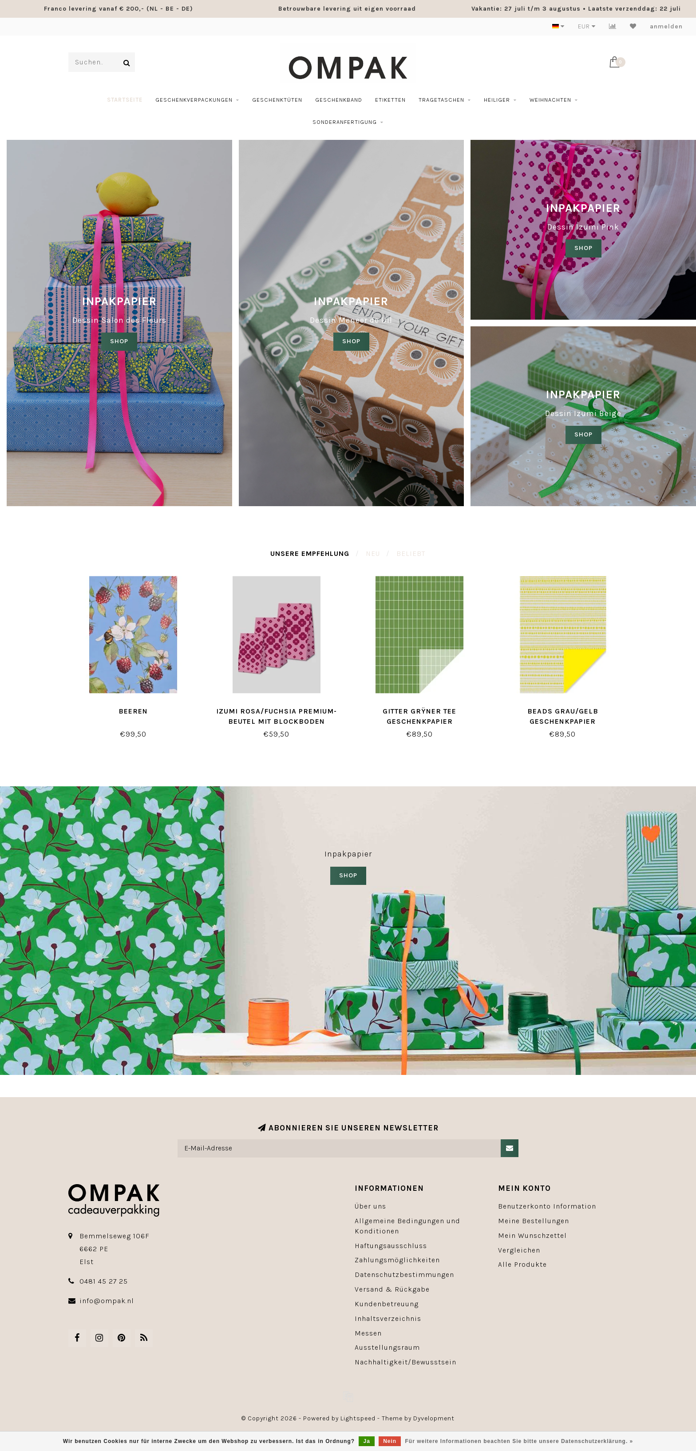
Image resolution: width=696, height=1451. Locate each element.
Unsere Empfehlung (309, 553)
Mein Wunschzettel (532, 1235)
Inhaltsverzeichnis (388, 1318)
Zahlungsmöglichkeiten (397, 1260)
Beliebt (410, 553)
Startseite (124, 99)
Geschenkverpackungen (194, 99)
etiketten (390, 99)
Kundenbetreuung (387, 1304)
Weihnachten (550, 99)
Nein (389, 1441)
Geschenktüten (277, 99)
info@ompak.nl (106, 1300)
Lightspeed (358, 1418)
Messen (368, 1333)
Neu (373, 553)
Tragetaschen (441, 99)
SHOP (119, 341)
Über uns (370, 1206)
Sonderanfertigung (344, 122)
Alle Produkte (522, 1264)
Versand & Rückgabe (392, 1289)
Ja (366, 1441)
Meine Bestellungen (533, 1221)
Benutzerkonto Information (547, 1206)
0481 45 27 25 (103, 1281)
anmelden (666, 26)
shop (351, 341)
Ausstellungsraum (387, 1347)
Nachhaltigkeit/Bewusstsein (405, 1362)
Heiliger (497, 99)
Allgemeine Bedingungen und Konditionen (407, 1226)
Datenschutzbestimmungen (404, 1274)
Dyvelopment (434, 1418)
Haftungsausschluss (391, 1245)
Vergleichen (519, 1250)
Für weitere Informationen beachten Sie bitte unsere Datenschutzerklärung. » (519, 1441)
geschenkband (338, 99)
